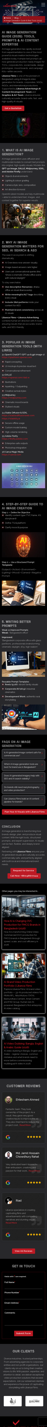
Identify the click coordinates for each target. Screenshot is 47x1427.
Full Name (10, 1282)
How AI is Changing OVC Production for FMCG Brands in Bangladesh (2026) (22, 924)
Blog (16, 18)
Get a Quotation (13, 108)
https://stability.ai (11, 418)
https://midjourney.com (14, 397)
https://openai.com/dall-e (15, 377)
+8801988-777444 (27, 7)
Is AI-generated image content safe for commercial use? (22, 754)
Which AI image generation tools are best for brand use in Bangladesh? (21, 765)
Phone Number (12, 1292)
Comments (10, 1313)
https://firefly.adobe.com (15, 439)
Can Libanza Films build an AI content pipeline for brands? (21, 800)
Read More (25, 1125)
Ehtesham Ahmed (27, 1099)
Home (7, 18)
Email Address (12, 1302)
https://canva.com (11, 454)
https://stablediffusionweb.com (18, 415)
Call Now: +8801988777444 (24, 876)
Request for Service (23, 870)
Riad (19, 1200)
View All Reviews (23, 1251)
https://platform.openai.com (17, 357)
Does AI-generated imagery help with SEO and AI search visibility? (21, 777)
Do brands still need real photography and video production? (21, 788)
